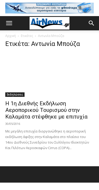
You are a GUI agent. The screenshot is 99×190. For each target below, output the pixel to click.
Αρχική (10, 36)
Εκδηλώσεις (15, 94)
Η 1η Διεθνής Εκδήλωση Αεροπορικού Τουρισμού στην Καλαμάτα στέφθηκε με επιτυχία (46, 110)
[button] (9, 23)
